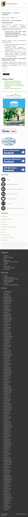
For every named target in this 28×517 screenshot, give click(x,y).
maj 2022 (6, 361)
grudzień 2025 (7, 297)
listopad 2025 (7, 299)
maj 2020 (6, 397)
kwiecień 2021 (7, 381)
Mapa (19, 95)
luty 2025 (6, 312)
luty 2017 (6, 455)
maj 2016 (6, 469)
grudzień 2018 (7, 423)
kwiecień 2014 (7, 506)
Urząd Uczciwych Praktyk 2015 (13, 88)
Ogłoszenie (15, 18)
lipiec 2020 (6, 394)
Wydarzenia (5, 240)
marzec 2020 (7, 400)
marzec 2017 (7, 454)
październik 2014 (8, 497)
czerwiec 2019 (7, 414)
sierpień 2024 (7, 321)
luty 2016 (6, 473)
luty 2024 (6, 330)
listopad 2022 (7, 352)
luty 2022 (6, 366)
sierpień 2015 (7, 482)
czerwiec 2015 (7, 485)
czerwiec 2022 (7, 360)
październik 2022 (8, 354)
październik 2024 (8, 318)
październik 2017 (8, 443)
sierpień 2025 (7, 303)
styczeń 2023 (7, 349)
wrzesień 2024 (7, 320)
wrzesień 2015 (7, 481)
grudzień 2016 (7, 458)
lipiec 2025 (6, 305)
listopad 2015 (7, 478)
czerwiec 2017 (7, 449)
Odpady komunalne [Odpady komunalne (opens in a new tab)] (12, 184)
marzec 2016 (7, 472)
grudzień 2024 (7, 315)
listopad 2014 (7, 496)
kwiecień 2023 (7, 345)
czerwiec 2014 (7, 503)
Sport (4, 232)
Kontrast (14, 95)
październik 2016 (8, 461)
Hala (4, 221)
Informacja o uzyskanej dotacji (13, 81)
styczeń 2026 (7, 296)
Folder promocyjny (11, 194)
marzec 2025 (7, 311)
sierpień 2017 (7, 446)
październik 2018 (8, 426)
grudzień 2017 (7, 440)
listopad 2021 (7, 370)
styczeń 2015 (7, 493)
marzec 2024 (7, 328)
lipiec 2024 (6, 323)
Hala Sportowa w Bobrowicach (15, 208)
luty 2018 (6, 438)
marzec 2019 (7, 418)
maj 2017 (6, 451)
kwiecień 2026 (7, 291)
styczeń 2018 (7, 439)
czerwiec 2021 (7, 378)
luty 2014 (6, 509)
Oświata (5, 229)
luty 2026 (6, 294)
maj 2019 (6, 415)
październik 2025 (8, 300)
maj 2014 (6, 505)
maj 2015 (6, 487)
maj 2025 (6, 308)
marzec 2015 (7, 490)
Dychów (4, 71)
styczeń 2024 (7, 331)
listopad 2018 (7, 424)
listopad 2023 (7, 334)
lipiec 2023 (6, 340)
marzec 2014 (7, 508)
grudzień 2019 (7, 405)
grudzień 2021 (7, 369)
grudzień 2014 (7, 494)
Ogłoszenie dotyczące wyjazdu (13, 82)
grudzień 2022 (7, 351)
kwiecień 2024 (7, 327)
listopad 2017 (7, 442)
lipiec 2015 (6, 484)
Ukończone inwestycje (8, 237)
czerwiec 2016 (7, 467)
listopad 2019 (7, 406)
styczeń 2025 (7, 314)
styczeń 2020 (7, 403)
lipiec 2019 (6, 412)
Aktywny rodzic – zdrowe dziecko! (13, 84)
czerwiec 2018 (7, 432)
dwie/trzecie (24, 514)
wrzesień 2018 (7, 427)
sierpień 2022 (7, 357)
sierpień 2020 (7, 393)
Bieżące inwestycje (7, 219)
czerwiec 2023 (7, 342)
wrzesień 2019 (7, 409)
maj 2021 (6, 379)
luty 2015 (6, 491)
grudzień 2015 (7, 476)
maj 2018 (6, 433)
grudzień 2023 (7, 333)
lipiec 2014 (6, 502)
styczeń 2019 (7, 421)
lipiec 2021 (6, 376)
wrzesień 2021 (7, 373)
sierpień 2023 (7, 339)
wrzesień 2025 (7, 302)
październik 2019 (8, 408)
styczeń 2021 (7, 385)
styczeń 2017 (7, 457)
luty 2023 (6, 348)
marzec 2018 (7, 436)
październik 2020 (8, 390)
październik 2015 (8, 479)
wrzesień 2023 (7, 337)
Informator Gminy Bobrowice (14, 189)
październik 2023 (8, 336)
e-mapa (8, 203)
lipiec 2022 (6, 358)
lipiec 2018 (6, 430)
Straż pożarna (6, 235)
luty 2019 (6, 420)
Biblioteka (5, 216)
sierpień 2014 (7, 500)
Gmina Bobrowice (11, 4)
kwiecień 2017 (7, 452)
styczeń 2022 (7, 367)
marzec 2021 (7, 382)
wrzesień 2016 (7, 463)
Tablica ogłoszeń (11, 199)
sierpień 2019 (7, 411)
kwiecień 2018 (7, 435)
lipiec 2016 (6, 466)
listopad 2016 (7, 460)
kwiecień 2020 (7, 399)
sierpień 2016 (7, 464)
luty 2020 (6, 402)
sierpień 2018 (7, 429)
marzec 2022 (7, 364)
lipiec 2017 (6, 448)
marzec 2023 (7, 346)
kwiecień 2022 (7, 363)
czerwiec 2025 (7, 306)
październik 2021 (8, 372)
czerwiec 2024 (7, 324)
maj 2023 (6, 343)
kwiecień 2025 (7, 309)
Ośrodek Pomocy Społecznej (9, 227)
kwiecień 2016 (7, 470)
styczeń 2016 (7, 475)
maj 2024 (6, 325)
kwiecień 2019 (7, 417)
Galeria (8, 179)
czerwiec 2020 (7, 396)
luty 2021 (6, 384)
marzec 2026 (7, 293)
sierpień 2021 (7, 375)
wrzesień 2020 (7, 391)
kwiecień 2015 (7, 488)
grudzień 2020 (7, 387)
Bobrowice (4, 69)
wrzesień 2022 (7, 355)
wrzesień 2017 (7, 445)
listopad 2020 (7, 388)
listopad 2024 (7, 317)
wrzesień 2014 (7, 499)
